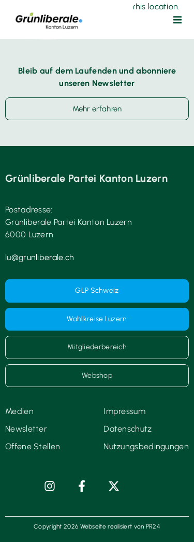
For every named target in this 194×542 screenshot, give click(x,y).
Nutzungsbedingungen (146, 446)
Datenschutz (127, 429)
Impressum (124, 411)
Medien (19, 411)
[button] (177, 19)
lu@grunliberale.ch (39, 257)
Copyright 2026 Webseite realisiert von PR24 (97, 526)
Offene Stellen (32, 446)
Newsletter (26, 429)
